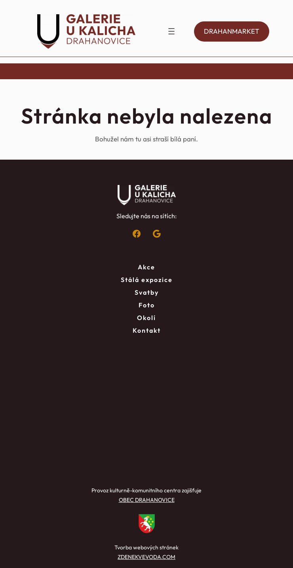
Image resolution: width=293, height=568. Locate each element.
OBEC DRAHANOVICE (147, 499)
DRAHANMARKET (231, 31)
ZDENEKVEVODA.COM (146, 556)
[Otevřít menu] (171, 31)
